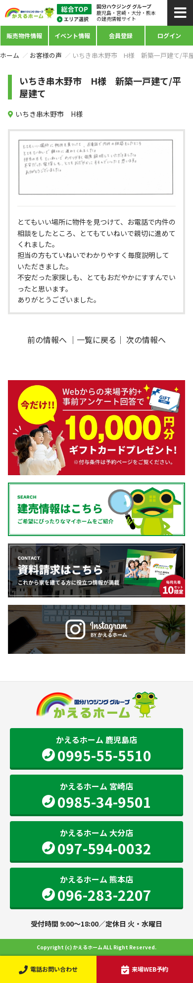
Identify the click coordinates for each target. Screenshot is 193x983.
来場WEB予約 (144, 969)
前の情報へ (47, 339)
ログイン (169, 35)
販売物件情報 (24, 35)
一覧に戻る (96, 339)
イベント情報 (72, 35)
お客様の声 (46, 55)
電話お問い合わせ (48, 969)
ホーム (9, 55)
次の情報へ (146, 339)
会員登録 (121, 35)
